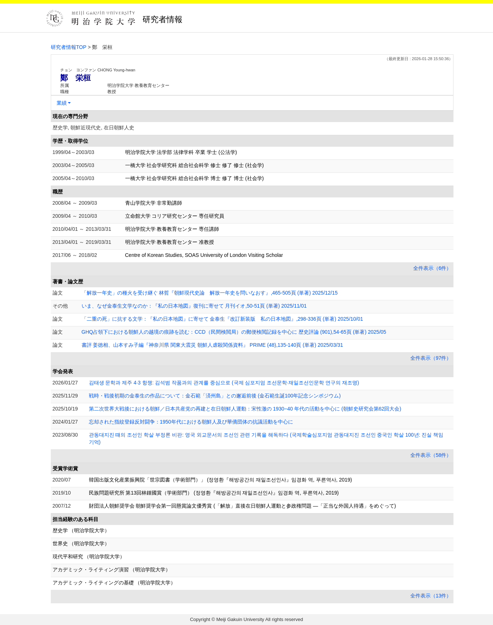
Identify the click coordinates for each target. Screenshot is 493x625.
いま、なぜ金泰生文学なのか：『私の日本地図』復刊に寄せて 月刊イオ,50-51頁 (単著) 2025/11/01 (194, 306)
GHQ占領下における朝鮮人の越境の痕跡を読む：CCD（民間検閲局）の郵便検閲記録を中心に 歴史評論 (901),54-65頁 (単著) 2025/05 (234, 332)
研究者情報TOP (69, 47)
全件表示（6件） (432, 268)
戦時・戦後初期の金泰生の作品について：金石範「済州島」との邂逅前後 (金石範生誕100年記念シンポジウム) (215, 396)
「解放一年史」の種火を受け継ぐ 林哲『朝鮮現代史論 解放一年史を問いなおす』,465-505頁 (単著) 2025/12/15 (210, 293)
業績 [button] (62, 103)
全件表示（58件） (431, 455)
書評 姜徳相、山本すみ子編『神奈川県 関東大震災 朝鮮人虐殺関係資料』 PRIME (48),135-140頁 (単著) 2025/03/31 (212, 345)
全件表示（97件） (431, 358)
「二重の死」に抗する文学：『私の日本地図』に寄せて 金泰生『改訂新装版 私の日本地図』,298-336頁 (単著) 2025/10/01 (222, 319)
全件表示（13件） (431, 596)
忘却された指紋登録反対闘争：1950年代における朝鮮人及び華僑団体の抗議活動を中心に (191, 422)
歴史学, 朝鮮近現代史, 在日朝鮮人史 (94, 127)
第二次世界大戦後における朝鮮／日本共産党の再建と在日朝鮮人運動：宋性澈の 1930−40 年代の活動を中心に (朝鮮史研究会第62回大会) (245, 409)
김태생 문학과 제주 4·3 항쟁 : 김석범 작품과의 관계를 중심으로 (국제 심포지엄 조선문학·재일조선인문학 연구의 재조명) (224, 383)
